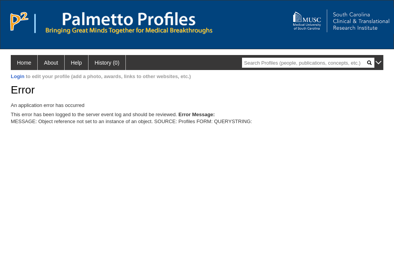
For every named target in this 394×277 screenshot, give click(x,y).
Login (17, 76)
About (51, 63)
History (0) (107, 63)
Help (76, 63)
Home (24, 63)
